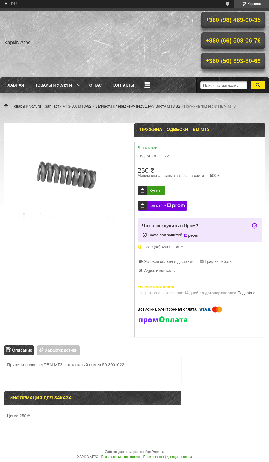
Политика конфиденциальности (167, 457)
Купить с (167, 205)
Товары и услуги (53, 85)
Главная (14, 85)
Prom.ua (158, 452)
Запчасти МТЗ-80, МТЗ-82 (68, 106)
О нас (95, 85)
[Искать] (258, 85)
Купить (156, 190)
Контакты (123, 85)
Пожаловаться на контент (120, 457)
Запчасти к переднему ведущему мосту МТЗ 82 (137, 106)
